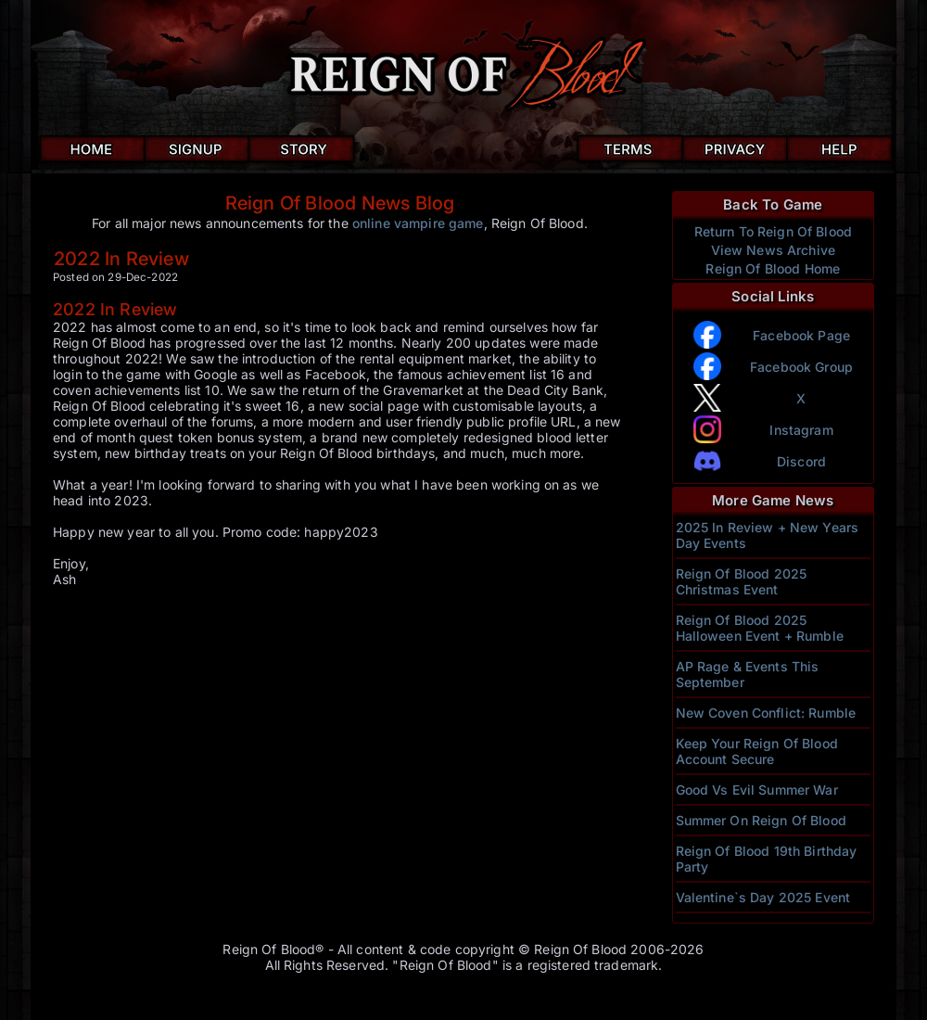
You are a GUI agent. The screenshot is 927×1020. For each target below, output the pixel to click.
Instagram (800, 430)
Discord (801, 461)
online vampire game (418, 223)
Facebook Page (801, 335)
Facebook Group (801, 367)
